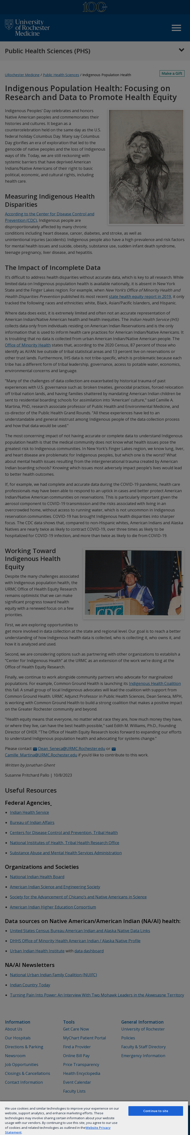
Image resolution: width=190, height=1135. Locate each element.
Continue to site (155, 1111)
